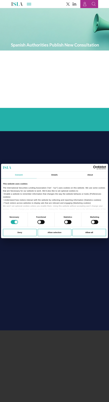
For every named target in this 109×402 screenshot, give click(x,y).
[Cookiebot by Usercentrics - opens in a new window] (95, 167)
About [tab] (90, 175)
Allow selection (54, 232)
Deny (19, 232)
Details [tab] (54, 175)
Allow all (89, 232)
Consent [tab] (19, 175)
